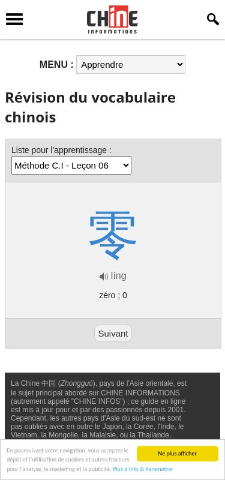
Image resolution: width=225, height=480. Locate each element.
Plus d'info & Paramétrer (143, 469)
